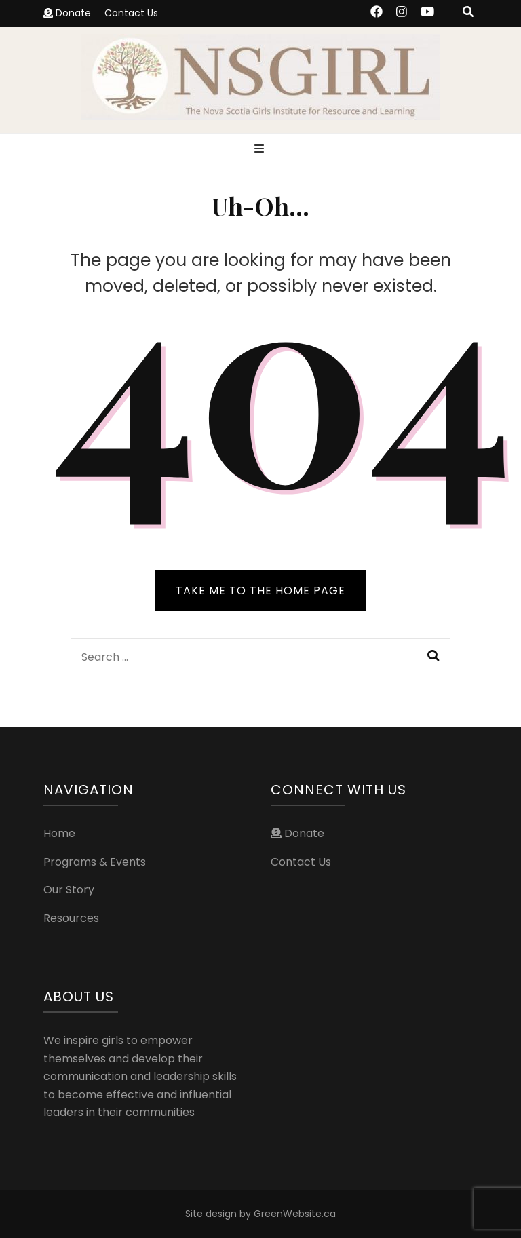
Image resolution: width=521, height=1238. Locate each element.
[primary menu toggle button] (260, 149)
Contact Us (131, 13)
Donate (67, 13)
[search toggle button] (468, 12)
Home (59, 833)
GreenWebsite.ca (295, 1213)
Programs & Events (94, 862)
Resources (71, 918)
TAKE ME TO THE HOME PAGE (260, 590)
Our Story (68, 889)
